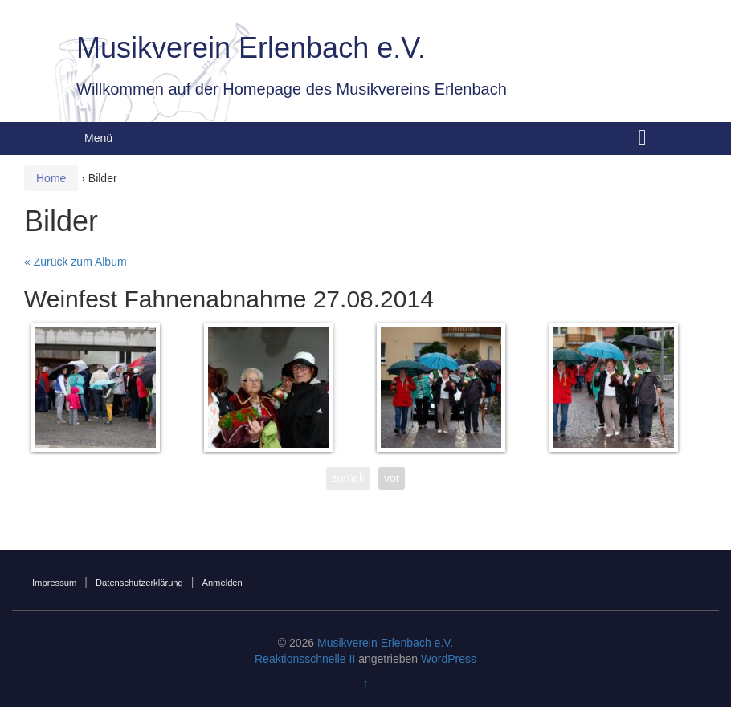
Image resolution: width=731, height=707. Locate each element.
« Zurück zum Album (75, 261)
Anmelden (222, 582)
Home (51, 178)
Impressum (54, 582)
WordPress (448, 658)
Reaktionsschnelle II (305, 658)
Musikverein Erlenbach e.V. (251, 47)
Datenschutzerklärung (139, 582)
